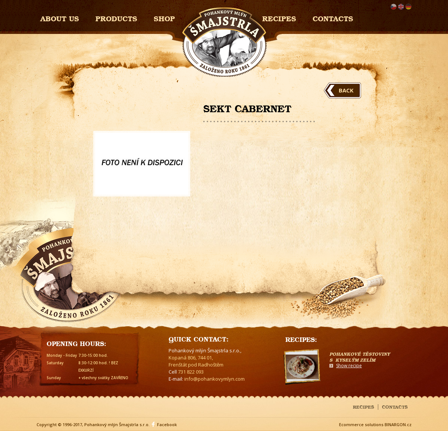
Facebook (167, 424)
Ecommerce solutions (361, 424)
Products (116, 17)
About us (59, 17)
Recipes (279, 17)
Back (346, 90)
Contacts (333, 17)
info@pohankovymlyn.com (214, 378)
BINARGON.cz (398, 424)
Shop (164, 17)
